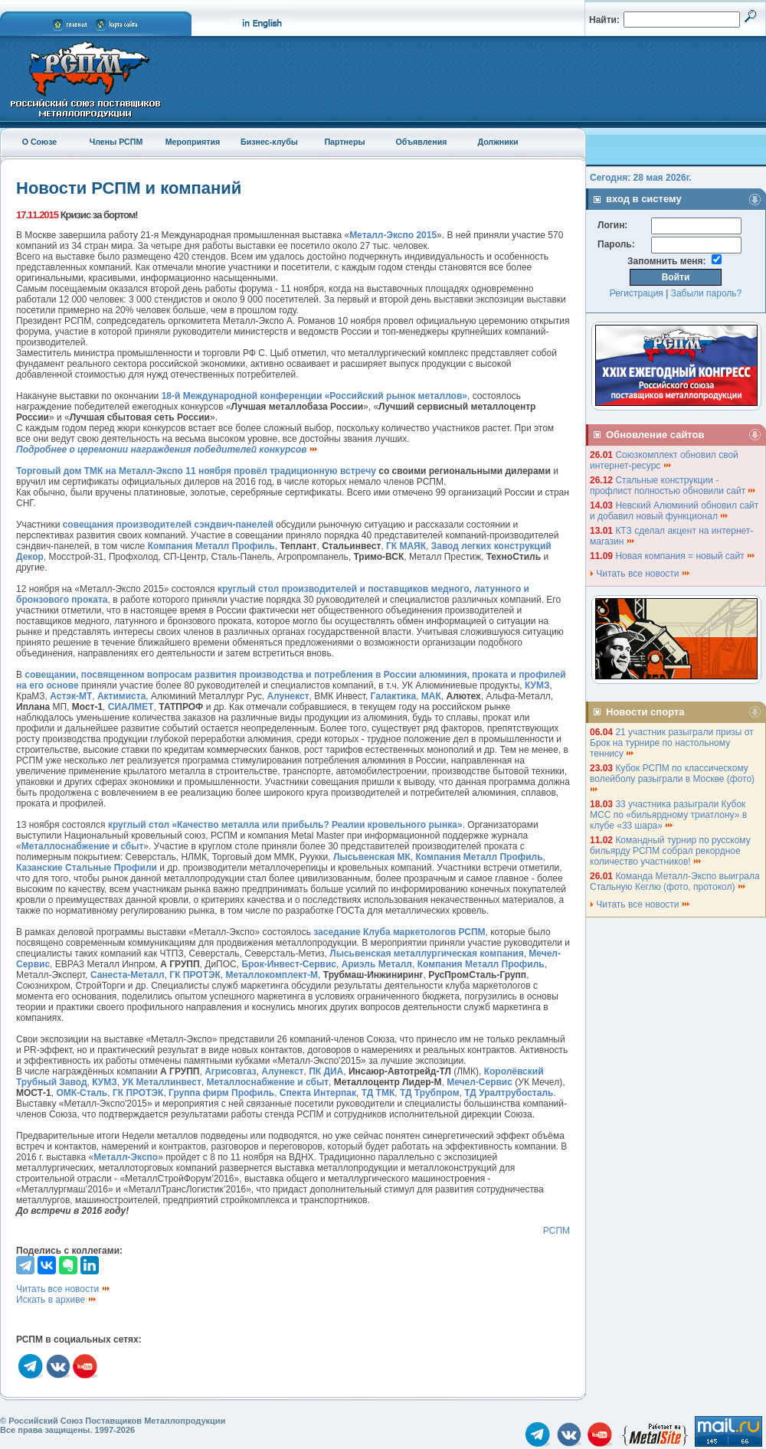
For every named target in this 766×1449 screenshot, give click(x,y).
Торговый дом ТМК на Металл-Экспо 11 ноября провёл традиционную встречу (196, 471)
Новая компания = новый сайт (685, 556)
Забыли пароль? (706, 293)
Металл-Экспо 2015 (393, 235)
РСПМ (556, 1230)
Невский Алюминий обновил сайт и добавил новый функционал (674, 511)
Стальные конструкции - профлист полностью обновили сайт (673, 485)
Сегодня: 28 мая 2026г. (641, 177)
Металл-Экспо (125, 1157)
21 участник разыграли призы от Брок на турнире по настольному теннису (672, 743)
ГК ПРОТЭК (194, 975)
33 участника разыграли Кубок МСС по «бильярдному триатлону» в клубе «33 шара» (668, 815)
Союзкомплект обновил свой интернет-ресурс (664, 460)
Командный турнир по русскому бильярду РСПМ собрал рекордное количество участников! (670, 851)
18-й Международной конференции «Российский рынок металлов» (314, 396)
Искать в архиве (56, 1299)
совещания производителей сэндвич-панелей (168, 524)
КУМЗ (537, 685)
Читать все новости (63, 1289)
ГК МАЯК (406, 546)
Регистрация (636, 293)
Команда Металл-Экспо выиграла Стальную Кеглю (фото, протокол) (675, 881)
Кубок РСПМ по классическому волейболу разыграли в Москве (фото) (673, 778)
